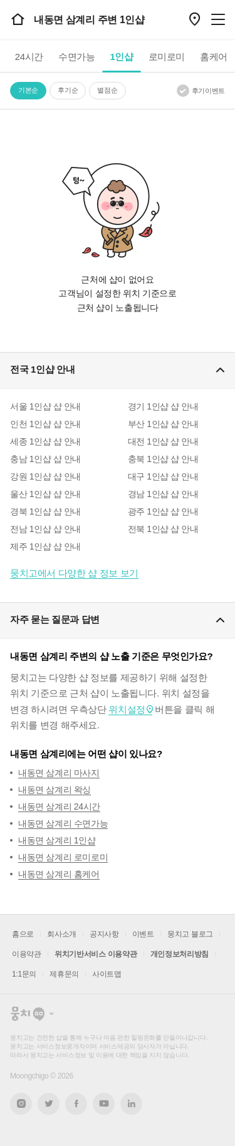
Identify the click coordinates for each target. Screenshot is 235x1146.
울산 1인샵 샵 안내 (45, 494)
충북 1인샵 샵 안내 (163, 459)
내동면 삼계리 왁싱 (54, 790)
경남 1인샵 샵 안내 (163, 494)
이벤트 (143, 934)
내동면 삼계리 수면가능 (63, 823)
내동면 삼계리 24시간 (59, 807)
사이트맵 (107, 974)
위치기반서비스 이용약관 (96, 954)
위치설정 (126, 709)
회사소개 (61, 934)
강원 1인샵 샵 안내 (45, 476)
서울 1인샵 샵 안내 (45, 406)
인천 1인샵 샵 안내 (45, 424)
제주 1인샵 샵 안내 (45, 546)
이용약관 (26, 954)
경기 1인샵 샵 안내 (163, 406)
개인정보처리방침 (179, 954)
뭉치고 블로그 (190, 934)
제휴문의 (64, 974)
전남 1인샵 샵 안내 (45, 529)
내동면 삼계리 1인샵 (56, 840)
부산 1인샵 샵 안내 (163, 424)
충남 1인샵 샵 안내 (45, 459)
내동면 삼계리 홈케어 (59, 874)
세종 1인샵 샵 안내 (45, 441)
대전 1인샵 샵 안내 (163, 441)
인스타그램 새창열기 (21, 1103)
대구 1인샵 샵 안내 (163, 476)
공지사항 (104, 934)
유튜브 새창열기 (103, 1103)
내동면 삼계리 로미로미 (63, 857)
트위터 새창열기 (48, 1103)
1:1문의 (24, 974)
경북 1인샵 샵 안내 (45, 511)
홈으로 (23, 934)
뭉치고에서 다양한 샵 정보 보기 (74, 573)
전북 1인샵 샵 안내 (163, 529)
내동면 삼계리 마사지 (59, 773)
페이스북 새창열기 (76, 1104)
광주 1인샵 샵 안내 (163, 511)
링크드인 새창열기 (131, 1103)
